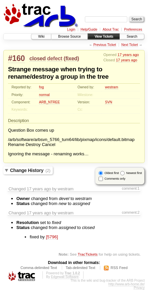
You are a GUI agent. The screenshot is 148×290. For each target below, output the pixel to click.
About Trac (111, 29)
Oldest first (112, 173)
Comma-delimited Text (38, 268)
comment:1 (131, 188)
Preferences (133, 29)
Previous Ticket (104, 45)
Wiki (41, 36)
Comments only (115, 178)
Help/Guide (89, 29)
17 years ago (128, 55)
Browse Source (69, 36)
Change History (30, 170)
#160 (16, 58)
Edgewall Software (65, 277)
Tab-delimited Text (80, 268)
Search (132, 36)
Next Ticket (129, 45)
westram (111, 87)
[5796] (52, 236)
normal (44, 95)
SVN (108, 102)
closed (37, 58)
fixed (71, 58)
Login (71, 29)
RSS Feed (119, 268)
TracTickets (88, 254)
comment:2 (131, 212)
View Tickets (104, 36)
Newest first (134, 173)
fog (41, 87)
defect (54, 58)
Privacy (139, 288)
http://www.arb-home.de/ (127, 284)
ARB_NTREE (49, 102)
